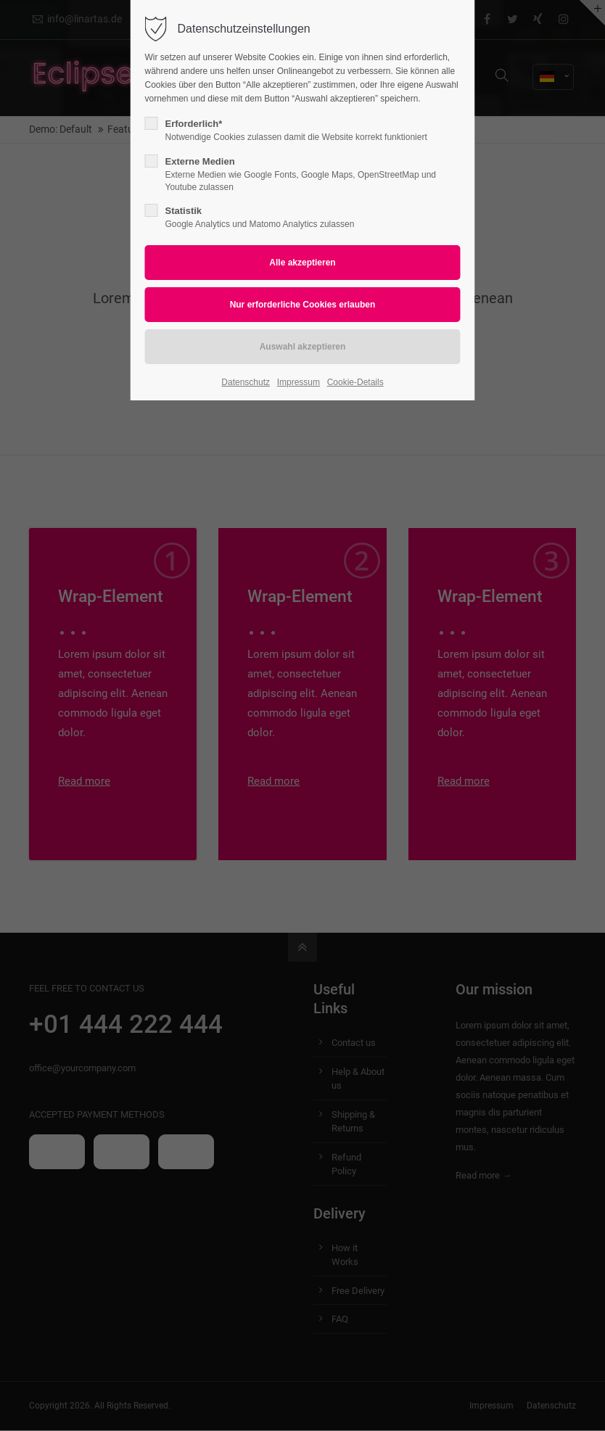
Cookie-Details (355, 382)
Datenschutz (245, 382)
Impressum (298, 382)
